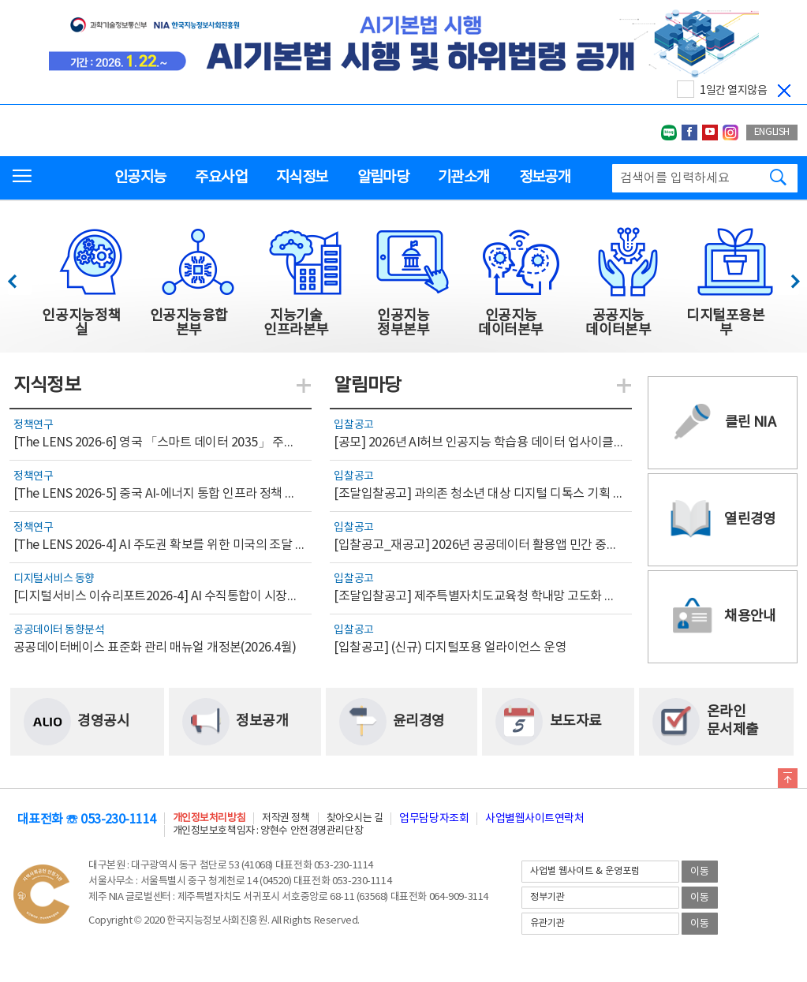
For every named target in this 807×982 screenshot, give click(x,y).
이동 (699, 872)
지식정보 (301, 177)
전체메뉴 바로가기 (0, 0)
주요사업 (220, 177)
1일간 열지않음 (733, 90)
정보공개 (544, 177)
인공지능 (140, 177)
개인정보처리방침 (209, 818)
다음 (787, 277)
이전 (19, 277)
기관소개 (463, 177)
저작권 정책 (285, 818)
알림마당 (383, 177)
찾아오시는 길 (355, 818)
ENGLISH (772, 132)
